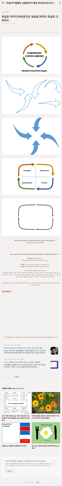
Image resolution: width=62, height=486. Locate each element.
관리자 (37, 482)
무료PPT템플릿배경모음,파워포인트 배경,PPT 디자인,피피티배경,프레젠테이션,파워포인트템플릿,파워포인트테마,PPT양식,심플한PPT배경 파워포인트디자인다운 (28, 465)
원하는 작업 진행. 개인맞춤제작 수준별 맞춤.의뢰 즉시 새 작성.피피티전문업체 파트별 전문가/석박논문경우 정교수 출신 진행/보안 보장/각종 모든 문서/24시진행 (25, 351)
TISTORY (31, 482)
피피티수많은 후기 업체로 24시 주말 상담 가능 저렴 (23, 348)
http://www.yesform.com (12, 359)
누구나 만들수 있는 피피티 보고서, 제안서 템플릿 (22, 362)
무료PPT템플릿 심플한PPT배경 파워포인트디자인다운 (31, 2)
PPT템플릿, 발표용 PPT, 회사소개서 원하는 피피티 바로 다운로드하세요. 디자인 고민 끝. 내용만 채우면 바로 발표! (25, 366)
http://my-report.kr (10, 345)
